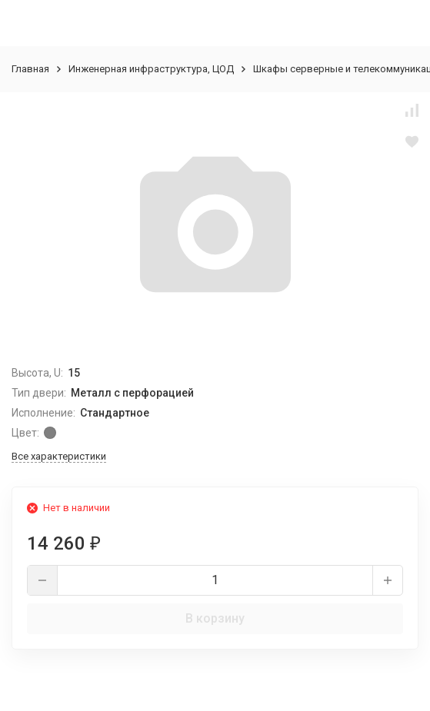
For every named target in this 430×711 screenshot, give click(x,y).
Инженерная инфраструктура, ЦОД (151, 69)
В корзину (215, 618)
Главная (30, 69)
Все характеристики (59, 456)
